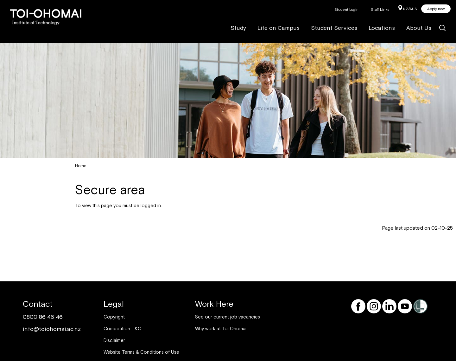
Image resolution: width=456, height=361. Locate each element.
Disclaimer (114, 340)
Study (238, 27)
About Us (418, 27)
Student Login (346, 9)
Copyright (114, 316)
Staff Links (380, 9)
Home (80, 165)
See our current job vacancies (227, 316)
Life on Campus (278, 27)
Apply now (436, 9)
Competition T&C (122, 328)
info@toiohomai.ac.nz (52, 328)
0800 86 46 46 (43, 316)
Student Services (334, 27)
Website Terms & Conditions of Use (141, 352)
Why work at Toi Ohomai (220, 328)
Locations (382, 27)
